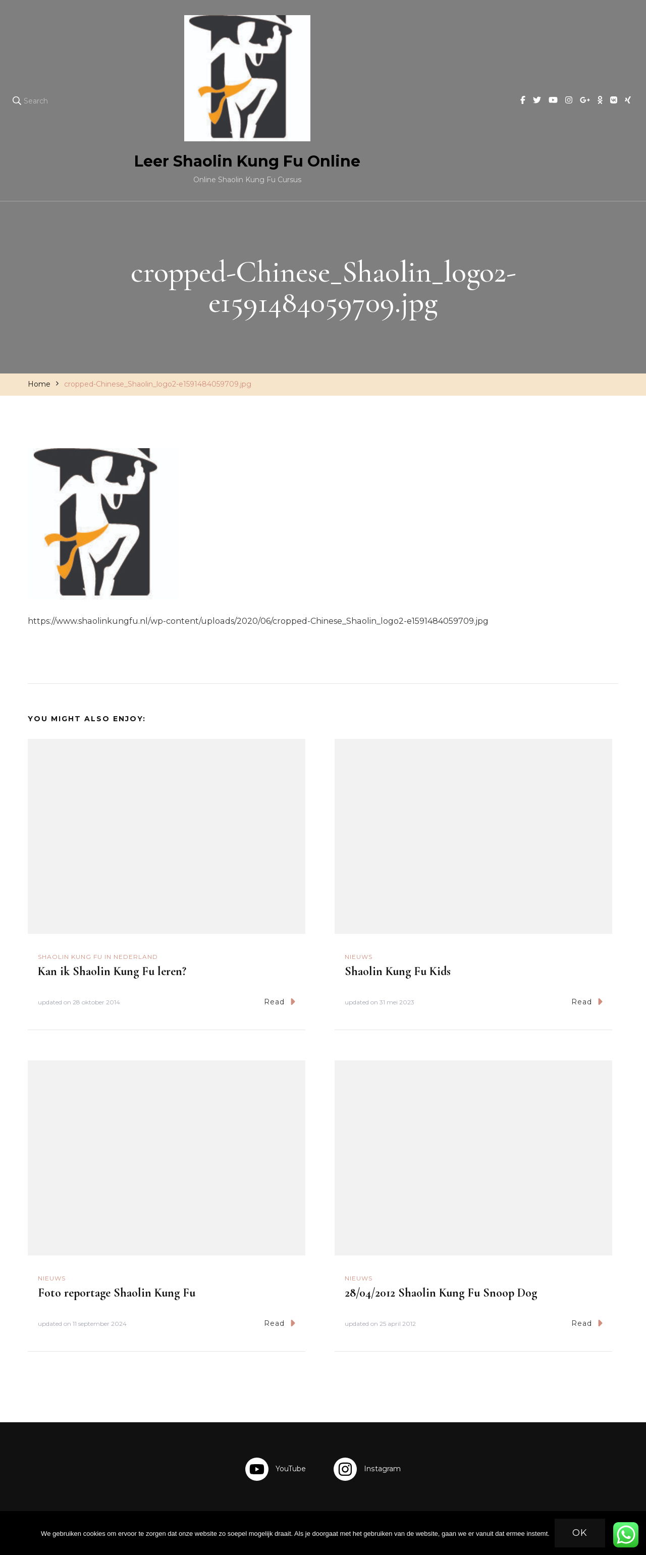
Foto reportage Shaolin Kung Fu (116, 1292)
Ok (579, 1532)
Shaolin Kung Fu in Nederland (98, 956)
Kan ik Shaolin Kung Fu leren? (112, 971)
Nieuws (358, 956)
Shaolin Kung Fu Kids (398, 971)
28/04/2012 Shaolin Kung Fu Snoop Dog (441, 1292)
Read (279, 1001)
